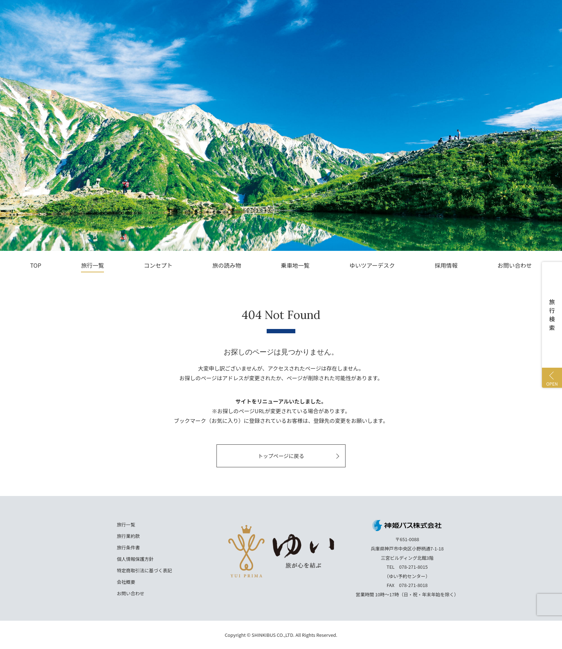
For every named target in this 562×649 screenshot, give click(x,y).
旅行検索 (552, 314)
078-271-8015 (413, 566)
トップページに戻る (281, 455)
